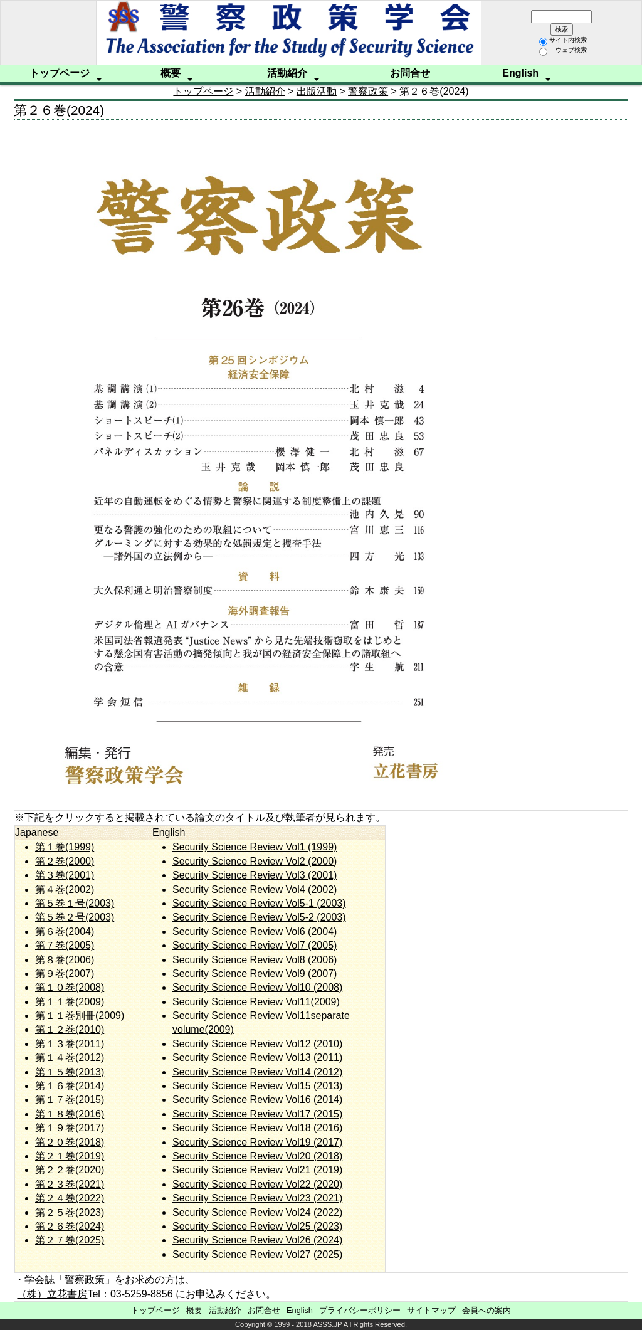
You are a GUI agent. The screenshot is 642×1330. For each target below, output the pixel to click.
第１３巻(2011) (69, 1043)
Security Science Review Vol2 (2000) (254, 861)
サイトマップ (431, 1310)
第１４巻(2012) (69, 1057)
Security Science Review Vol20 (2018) (257, 1156)
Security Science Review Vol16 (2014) (257, 1099)
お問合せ (410, 73)
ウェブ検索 (563, 49)
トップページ (59, 73)
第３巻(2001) (64, 875)
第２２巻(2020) (69, 1169)
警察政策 (368, 91)
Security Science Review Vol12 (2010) (257, 1043)
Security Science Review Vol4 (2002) (254, 889)
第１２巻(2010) (69, 1029)
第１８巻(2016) (69, 1114)
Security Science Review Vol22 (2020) (257, 1184)
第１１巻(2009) (69, 1001)
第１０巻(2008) (69, 987)
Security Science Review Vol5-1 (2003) (259, 903)
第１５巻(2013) (69, 1072)
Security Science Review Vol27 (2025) (257, 1254)
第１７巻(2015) (69, 1099)
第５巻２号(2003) (74, 917)
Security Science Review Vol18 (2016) (257, 1127)
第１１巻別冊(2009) (79, 1015)
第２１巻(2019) (69, 1156)
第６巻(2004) (64, 931)
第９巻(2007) (64, 973)
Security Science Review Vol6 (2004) (254, 931)
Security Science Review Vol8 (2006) (254, 959)
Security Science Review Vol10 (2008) (257, 987)
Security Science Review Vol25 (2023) (257, 1226)
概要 (170, 73)
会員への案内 (486, 1310)
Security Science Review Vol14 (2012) (257, 1072)
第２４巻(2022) (69, 1198)
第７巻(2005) (64, 945)
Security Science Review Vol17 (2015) (257, 1114)
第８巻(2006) (64, 959)
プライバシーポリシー (360, 1310)
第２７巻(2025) (69, 1240)
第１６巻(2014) (69, 1085)
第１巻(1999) (64, 847)
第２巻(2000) (64, 861)
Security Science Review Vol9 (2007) (254, 973)
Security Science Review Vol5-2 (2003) (259, 917)
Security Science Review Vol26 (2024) (257, 1240)
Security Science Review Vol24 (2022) (257, 1212)
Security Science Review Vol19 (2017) (257, 1142)
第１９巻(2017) (69, 1127)
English (520, 73)
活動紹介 (287, 73)
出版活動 (317, 91)
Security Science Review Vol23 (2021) (257, 1198)
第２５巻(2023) (69, 1212)
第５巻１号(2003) (74, 903)
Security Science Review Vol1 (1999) (254, 847)
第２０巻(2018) (69, 1142)
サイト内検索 (563, 39)
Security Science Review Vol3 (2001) (254, 875)
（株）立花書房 (52, 1294)
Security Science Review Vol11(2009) (256, 1001)
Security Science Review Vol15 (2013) (257, 1085)
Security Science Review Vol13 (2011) (257, 1057)
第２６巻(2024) (69, 1226)
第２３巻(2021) (69, 1184)
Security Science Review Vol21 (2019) (257, 1169)
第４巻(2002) (64, 889)
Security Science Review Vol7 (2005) (254, 945)
